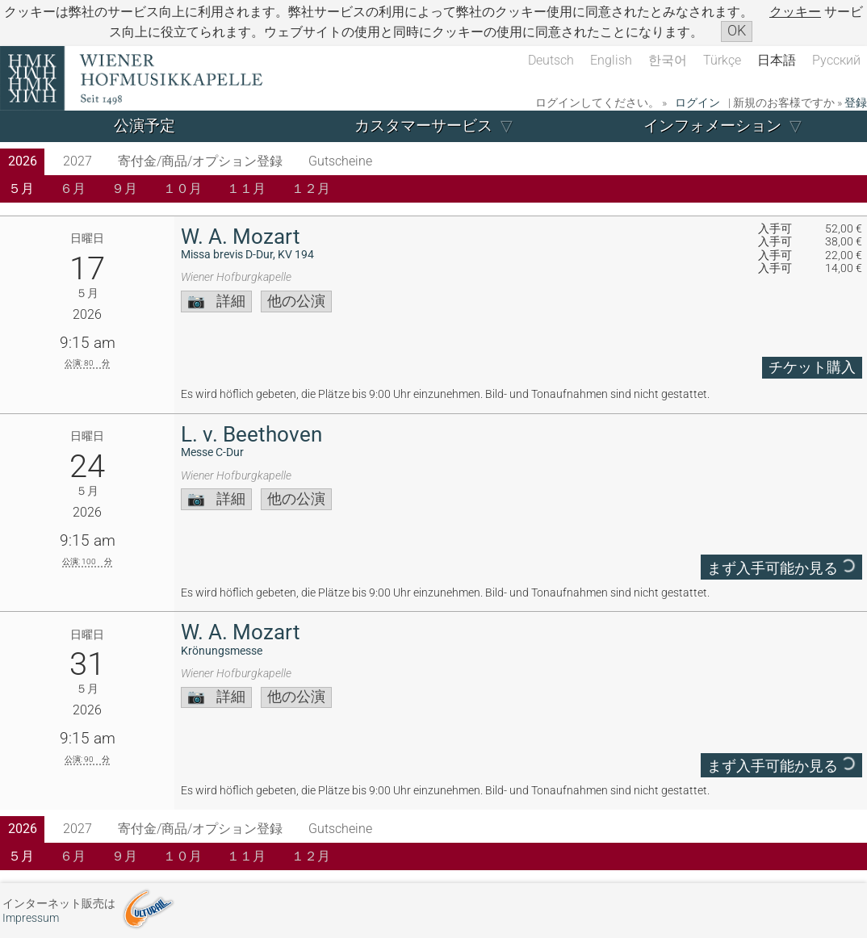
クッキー (795, 11)
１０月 (182, 188)
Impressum (30, 918)
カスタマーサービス (423, 125)
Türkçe (722, 60)
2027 (77, 161)
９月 (124, 188)
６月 (73, 188)
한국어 (667, 60)
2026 (22, 161)
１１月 (246, 188)
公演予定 (144, 125)
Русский (836, 60)
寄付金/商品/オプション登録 (200, 161)
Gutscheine (340, 161)
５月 (21, 188)
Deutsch (551, 60)
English (611, 60)
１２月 (310, 188)
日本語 (776, 60)
